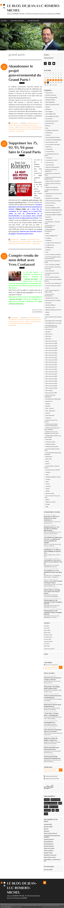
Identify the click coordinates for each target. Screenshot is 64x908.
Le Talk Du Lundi (50, 245)
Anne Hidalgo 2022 (51, 114)
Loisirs (47, 288)
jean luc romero (54, 806)
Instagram (48, 238)
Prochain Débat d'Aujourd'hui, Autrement (53, 453)
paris (22, 129)
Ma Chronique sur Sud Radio (53, 300)
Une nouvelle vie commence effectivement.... (51, 528)
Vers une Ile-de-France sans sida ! (52, 496)
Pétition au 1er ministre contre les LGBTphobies (51, 424)
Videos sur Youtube (49, 848)
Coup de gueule (16, 125)
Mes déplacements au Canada (53, 323)
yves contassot (22, 323)
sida (53, 810)
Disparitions (49, 196)
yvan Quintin (48, 560)
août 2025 (46, 643)
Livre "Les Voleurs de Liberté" (53, 254)
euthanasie (47, 810)
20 (48, 82)
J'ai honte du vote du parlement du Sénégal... (52, 541)
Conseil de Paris (50, 151)
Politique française (26, 241)
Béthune (48, 125)
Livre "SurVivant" (50, 270)
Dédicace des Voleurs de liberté (52, 190)
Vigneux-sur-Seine (50, 502)
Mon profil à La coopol (50, 857)
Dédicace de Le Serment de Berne (52, 174)
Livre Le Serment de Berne (52, 277)
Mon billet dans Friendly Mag (53, 399)
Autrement (38, 321)
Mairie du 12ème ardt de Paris (53, 309)
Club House (49, 146)
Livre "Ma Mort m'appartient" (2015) (53, 261)
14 (50, 80)
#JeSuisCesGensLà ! (51, 95)
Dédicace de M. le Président (53, 181)
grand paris (12, 131)
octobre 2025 (47, 639)
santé (46, 813)
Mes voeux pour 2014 (51, 362)
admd (60, 803)
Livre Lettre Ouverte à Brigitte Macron (53, 280)
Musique (48, 403)
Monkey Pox (49, 401)
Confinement (49, 149)
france (46, 806)
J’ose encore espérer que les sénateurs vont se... (53, 561)
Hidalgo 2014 (49, 219)
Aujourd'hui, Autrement (52, 121)
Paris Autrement (17, 241)
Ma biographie (33, 20)
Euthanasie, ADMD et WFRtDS (54, 214)
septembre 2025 (48, 641)
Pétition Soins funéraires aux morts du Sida (53, 436)
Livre (47, 252)
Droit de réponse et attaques (53, 200)
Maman (47, 312)
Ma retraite (49, 302)
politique (32, 129)
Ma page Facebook (49, 846)
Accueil (4, 20)
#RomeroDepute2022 (51, 97)
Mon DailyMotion (48, 841)
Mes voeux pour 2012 (51, 357)
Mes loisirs (48, 338)
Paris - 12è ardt (18, 319)
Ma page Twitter (48, 852)
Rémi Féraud (49, 456)
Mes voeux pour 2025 (51, 385)
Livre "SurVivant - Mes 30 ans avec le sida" (53, 267)
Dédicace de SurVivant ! (52, 187)
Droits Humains (50, 205)
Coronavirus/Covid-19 (51, 160)
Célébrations (49, 132)
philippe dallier (12, 243)
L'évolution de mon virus (52, 298)
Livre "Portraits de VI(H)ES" (53, 264)
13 (47, 80)
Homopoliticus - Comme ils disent (52, 222)
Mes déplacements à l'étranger (54, 320)
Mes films (48, 331)
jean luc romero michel (50, 803)
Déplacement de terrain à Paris (54, 193)
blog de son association (25, 292)
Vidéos (47, 499)
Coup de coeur (50, 162)
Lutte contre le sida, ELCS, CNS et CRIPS (52, 291)
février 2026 (47, 630)
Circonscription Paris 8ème (53, 144)
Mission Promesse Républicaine (50, 395)
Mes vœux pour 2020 (51, 392)
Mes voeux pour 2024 (51, 383)
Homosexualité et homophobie (50, 230)
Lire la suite (37, 311)
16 (55, 80)
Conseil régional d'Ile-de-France (52, 154)
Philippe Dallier (21, 209)
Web (47, 506)
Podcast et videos (50, 442)
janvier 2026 (47, 632)
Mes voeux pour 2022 (51, 378)
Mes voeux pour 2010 (51, 352)
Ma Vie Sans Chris (50, 307)
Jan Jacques (47, 516)
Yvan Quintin (48, 570)
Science (48, 463)
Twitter (48, 488)
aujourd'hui (31, 321)
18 (61, 80)
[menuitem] (5, 20)
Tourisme (48, 486)
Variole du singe (50, 493)
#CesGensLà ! (49, 92)
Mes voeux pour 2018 (51, 371)
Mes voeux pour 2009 (51, 350)
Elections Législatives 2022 (53, 207)
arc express (38, 129)
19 (45, 82)
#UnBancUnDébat (50, 99)
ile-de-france (26, 129)
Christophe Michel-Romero (53, 137)
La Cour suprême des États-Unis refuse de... (53, 572)
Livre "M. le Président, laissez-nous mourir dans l (53, 257)
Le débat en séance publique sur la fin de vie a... (52, 551)
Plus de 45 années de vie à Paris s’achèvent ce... (51, 518)
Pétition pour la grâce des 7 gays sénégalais (52, 428)
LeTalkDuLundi (49, 247)
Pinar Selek (48, 439)
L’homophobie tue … (50, 722)
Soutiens (48, 472)
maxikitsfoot (47, 549)
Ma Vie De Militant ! (51, 305)
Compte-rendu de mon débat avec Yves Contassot (23, 260)
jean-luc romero (32, 127)
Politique (46, 799)
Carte (46, 654)
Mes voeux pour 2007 (51, 345)
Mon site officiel (17, 20)
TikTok (47, 484)
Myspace (48, 406)
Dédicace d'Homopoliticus (52, 167)
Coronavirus (49, 157)
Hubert (47, 233)
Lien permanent (13, 123)
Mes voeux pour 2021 (51, 376)
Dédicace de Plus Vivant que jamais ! (52, 184)
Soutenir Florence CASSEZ (53, 470)
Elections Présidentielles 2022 (54, 210)
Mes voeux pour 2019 (51, 374)
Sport (47, 474)
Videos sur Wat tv (48, 850)
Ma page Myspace (48, 843)
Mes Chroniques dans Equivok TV (53, 317)
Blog (47, 128)
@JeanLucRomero (48, 57)
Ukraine (48, 491)
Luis (45, 581)
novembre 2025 (48, 637)
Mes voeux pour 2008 (51, 348)
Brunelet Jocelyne (49, 527)
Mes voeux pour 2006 (51, 343)
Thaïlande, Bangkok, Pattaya (53, 477)
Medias (47, 314)
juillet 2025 (47, 646)
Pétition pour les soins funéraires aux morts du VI (52, 432)
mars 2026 (46, 628)
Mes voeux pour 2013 (51, 360)
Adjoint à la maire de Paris (52, 104)
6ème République (50, 102)
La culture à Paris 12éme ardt (53, 242)
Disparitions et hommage (52, 198)
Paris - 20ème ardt (50, 410)
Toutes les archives (49, 648)
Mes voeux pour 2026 (51, 388)
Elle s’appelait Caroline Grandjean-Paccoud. (53, 602)
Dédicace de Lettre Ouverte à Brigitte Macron (53, 178)
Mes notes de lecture (51, 341)
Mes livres (46, 831)
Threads (48, 479)
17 (58, 80)
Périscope (48, 417)
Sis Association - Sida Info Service (52, 466)
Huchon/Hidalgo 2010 (26, 125)
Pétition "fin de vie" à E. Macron (51, 420)
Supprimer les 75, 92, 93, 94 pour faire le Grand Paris (25, 147)
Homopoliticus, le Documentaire (50, 226)
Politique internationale (52, 446)
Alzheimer (48, 109)
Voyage (48, 504)
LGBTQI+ (48, 250)
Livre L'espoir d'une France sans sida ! (52, 273)
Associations (29, 317)
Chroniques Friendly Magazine (53, 139)
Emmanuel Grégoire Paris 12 (53, 212)
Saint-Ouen (49, 459)
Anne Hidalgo (49, 111)
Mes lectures (49, 334)
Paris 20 (48, 413)
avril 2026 (46, 626)
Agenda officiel (48, 824)
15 (53, 80)
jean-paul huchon (23, 127)
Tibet (47, 481)
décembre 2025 (48, 635)
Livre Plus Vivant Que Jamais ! (53, 285)
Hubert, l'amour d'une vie (50, 833)
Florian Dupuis (48, 590)
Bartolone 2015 (50, 123)
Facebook (48, 217)
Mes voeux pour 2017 (51, 369)
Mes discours (49, 329)
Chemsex (48, 135)
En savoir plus (8, 906)
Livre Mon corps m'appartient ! (54, 283)
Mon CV (46, 828)
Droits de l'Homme (50, 203)
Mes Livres (48, 336)
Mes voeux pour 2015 (51, 364)
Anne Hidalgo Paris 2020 (52, 116)
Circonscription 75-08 (51, 142)
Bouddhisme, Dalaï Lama (52, 130)
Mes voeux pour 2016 (51, 367)
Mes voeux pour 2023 (51, 381)
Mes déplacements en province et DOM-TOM (51, 326)
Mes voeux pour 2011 (51, 355)
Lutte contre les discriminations (49, 295)
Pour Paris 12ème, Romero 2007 (16, 321)
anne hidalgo (16, 129)
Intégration (49, 240)
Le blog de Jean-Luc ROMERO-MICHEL (22, 887)
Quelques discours (49, 839)
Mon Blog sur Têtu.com (50, 855)
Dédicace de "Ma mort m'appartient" (51, 170)
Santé (47, 461)
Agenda (48, 107)
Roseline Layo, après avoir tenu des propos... (52, 591)
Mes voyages (49, 390)
